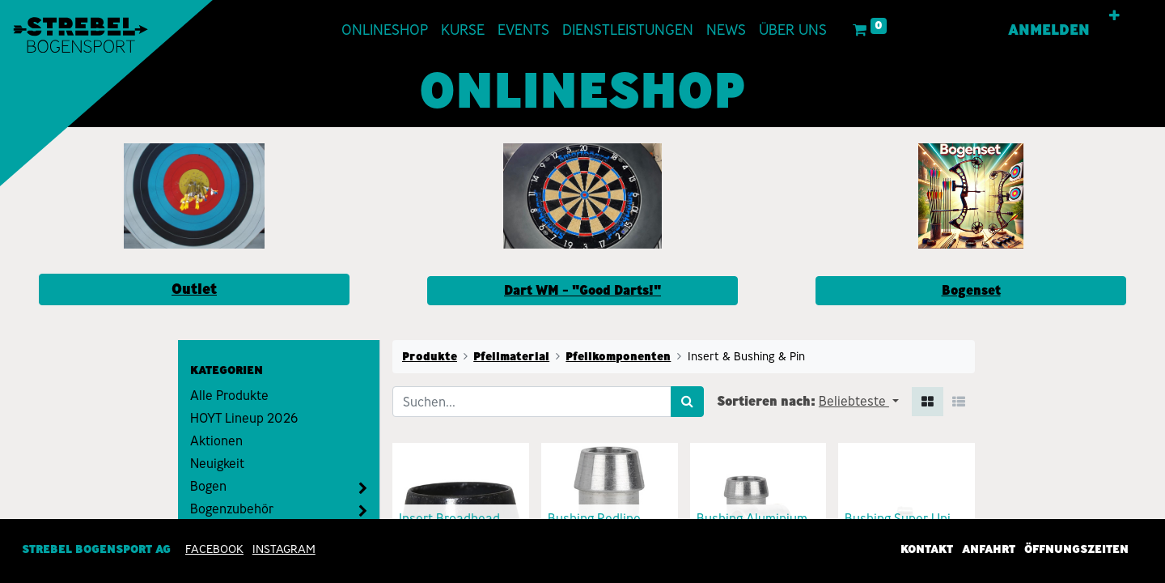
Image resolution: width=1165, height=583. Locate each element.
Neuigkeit (217, 463)
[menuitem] (384, 30)
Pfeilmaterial (511, 356)
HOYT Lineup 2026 (244, 418)
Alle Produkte (229, 395)
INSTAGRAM (284, 549)
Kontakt (926, 549)
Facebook (214, 549)
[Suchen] (687, 401)
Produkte (429, 356)
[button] (1114, 16)
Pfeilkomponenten (618, 356)
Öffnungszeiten (1076, 549)
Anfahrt (988, 549)
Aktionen (216, 441)
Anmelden (1049, 30)
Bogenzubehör (231, 509)
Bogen (208, 486)
